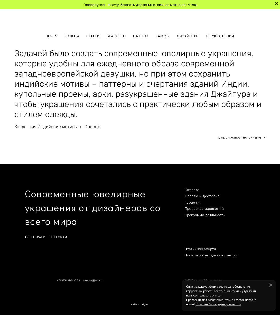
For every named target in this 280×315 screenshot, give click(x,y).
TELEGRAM (59, 237)
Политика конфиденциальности (211, 255)
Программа (194, 214)
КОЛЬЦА (72, 36)
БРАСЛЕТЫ (116, 36)
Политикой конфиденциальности (218, 304)
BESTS (52, 36)
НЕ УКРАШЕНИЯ (220, 36)
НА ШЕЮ (141, 36)
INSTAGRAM (34, 237)
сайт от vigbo (140, 305)
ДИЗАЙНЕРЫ (188, 36)
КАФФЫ (163, 36)
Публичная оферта (200, 249)
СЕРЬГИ (93, 36)
